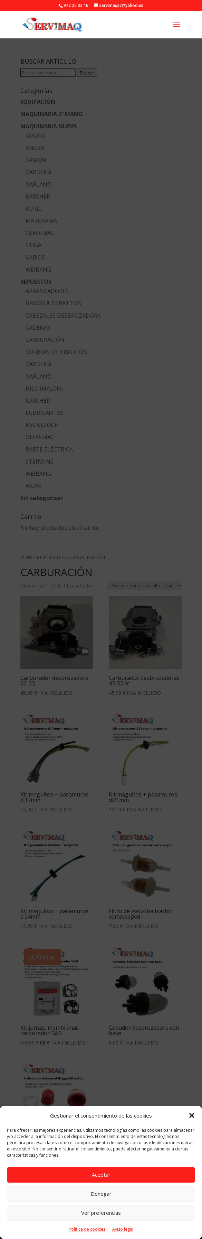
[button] (191, 1115)
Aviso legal (122, 1229)
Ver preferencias (101, 1212)
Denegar (101, 1193)
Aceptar (101, 1174)
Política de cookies (87, 1229)
